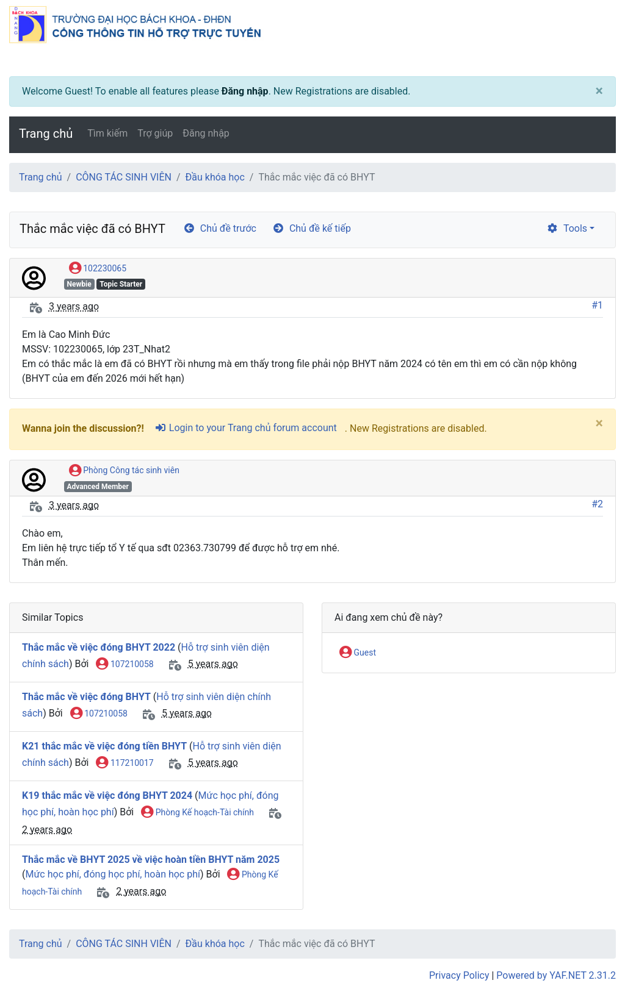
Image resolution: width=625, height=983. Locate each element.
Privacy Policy (459, 975)
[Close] (599, 91)
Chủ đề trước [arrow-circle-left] (219, 228)
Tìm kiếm (107, 133)
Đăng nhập (245, 91)
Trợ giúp (155, 133)
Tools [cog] (566, 228)
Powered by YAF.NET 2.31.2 (556, 975)
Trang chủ (46, 133)
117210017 (124, 763)
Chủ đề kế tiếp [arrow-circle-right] (311, 228)
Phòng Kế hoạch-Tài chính (197, 812)
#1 (597, 305)
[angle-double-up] (591, 944)
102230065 (97, 268)
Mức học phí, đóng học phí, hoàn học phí (112, 874)
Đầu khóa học (215, 177)
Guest (357, 653)
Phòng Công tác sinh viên (124, 470)
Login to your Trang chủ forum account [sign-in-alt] (245, 428)
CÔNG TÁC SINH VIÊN (124, 177)
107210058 (124, 664)
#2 (597, 504)
